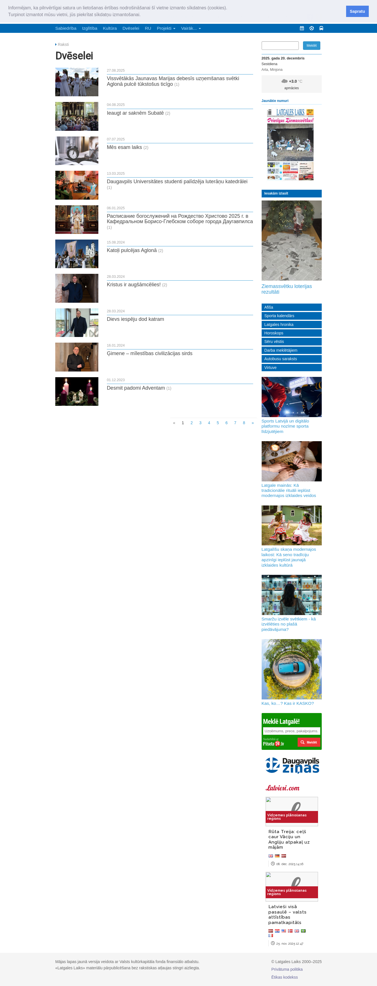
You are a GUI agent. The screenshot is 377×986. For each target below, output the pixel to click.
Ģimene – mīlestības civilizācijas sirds (149, 353)
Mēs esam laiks (124, 147)
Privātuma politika (287, 969)
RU (148, 28)
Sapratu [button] (357, 11)
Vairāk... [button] (191, 28)
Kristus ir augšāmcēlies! (134, 284)
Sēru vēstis (274, 341)
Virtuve (270, 367)
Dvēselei (130, 28)
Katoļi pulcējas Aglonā (132, 250)
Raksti (63, 44)
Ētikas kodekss (284, 977)
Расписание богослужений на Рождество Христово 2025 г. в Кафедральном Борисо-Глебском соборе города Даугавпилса (180, 219)
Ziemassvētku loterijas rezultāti (287, 289)
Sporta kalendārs (279, 315)
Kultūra (110, 28)
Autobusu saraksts (280, 359)
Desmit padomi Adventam (136, 388)
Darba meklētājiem (281, 350)
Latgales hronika (279, 324)
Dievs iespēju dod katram (135, 319)
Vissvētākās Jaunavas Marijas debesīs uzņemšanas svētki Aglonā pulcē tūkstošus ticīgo (173, 81)
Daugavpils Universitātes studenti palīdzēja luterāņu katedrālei (177, 181)
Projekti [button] (166, 28)
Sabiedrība (65, 28)
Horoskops (273, 333)
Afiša (268, 307)
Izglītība (89, 28)
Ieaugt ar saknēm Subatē (135, 113)
